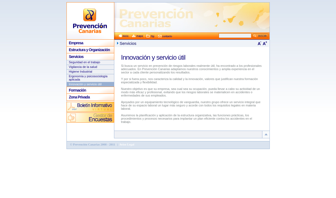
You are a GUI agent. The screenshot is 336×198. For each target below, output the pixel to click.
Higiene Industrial (80, 71)
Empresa (76, 43)
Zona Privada (79, 97)
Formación (77, 90)
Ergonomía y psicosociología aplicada (88, 78)
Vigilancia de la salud (83, 66)
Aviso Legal (126, 144)
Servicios (76, 56)
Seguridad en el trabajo (84, 62)
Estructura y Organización (89, 50)
